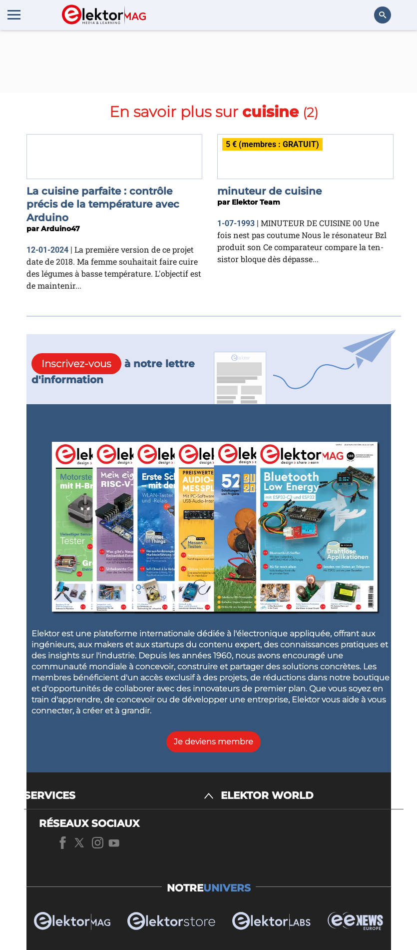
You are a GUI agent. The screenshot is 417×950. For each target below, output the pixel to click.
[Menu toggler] (13, 14)
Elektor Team (256, 202)
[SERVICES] (119, 795)
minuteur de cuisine (269, 191)
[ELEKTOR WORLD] (312, 795)
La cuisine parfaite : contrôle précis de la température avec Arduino (102, 204)
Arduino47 (60, 228)
